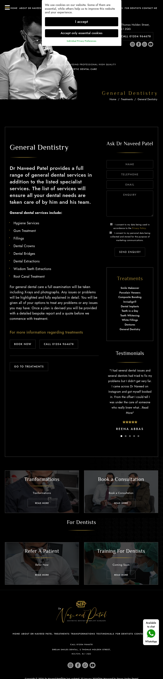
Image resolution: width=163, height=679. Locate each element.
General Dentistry (147, 99)
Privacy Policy (139, 228)
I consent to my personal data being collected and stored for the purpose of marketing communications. (130, 236)
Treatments (127, 99)
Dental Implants (130, 306)
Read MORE (42, 502)
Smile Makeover (130, 288)
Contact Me (142, 633)
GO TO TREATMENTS (29, 367)
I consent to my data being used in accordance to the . (130, 226)
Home (13, 8)
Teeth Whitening (129, 315)
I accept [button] (81, 20)
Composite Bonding (130, 297)
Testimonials (105, 633)
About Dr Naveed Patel (34, 8)
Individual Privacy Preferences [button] (81, 39)
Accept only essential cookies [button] (82, 31)
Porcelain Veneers (129, 293)
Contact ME (149, 8)
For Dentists (133, 8)
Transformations (83, 633)
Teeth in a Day (130, 311)
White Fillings (130, 320)
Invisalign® (129, 302)
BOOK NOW (22, 344)
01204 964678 (85, 644)
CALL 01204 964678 (136, 36)
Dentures (130, 325)
